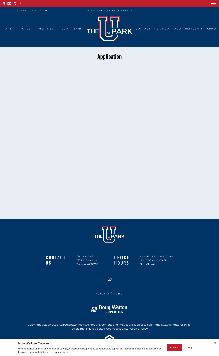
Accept (174, 347)
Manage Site (95, 328)
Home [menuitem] (7, 28)
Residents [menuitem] (194, 28)
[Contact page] (9, 3)
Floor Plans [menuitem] (71, 28)
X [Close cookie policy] (215, 343)
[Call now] (21, 3)
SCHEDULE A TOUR (32, 10)
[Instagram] (109, 280)
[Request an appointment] (15, 3)
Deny (189, 347)
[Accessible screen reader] (3, 3)
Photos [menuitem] (24, 28)
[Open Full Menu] (213, 3)
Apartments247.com (72, 324)
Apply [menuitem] (212, 28)
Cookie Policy (139, 328)
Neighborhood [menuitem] (167, 28)
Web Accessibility (116, 328)
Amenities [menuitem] (45, 28)
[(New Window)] (87, 262)
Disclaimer (78, 328)
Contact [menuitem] (143, 28)
